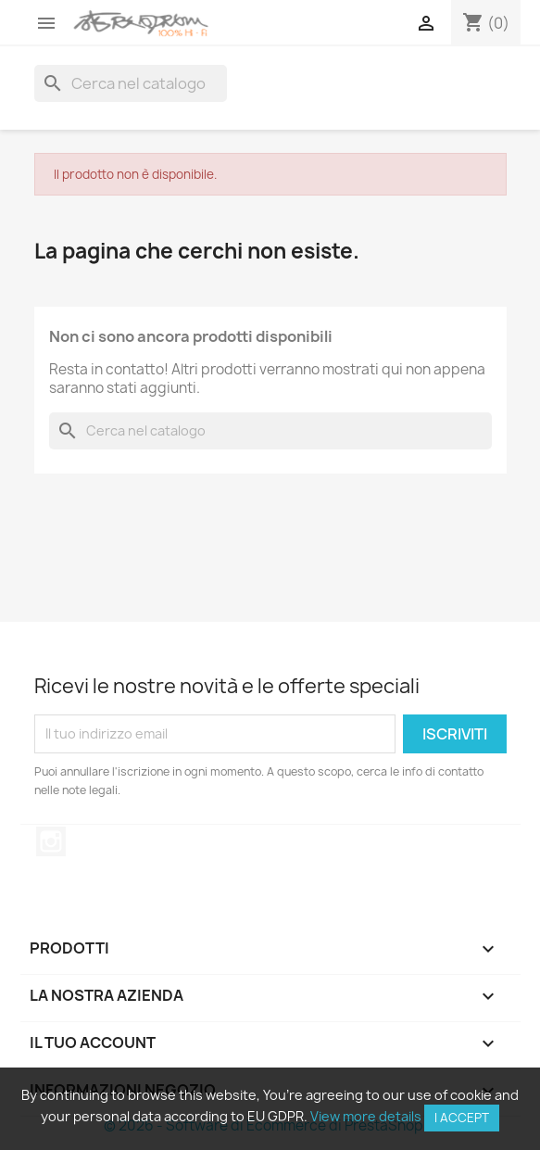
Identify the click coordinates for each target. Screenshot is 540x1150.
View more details (365, 1116)
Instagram (51, 841)
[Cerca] (130, 83)
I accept (461, 1117)
